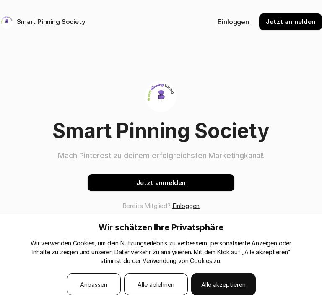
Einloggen (233, 22)
